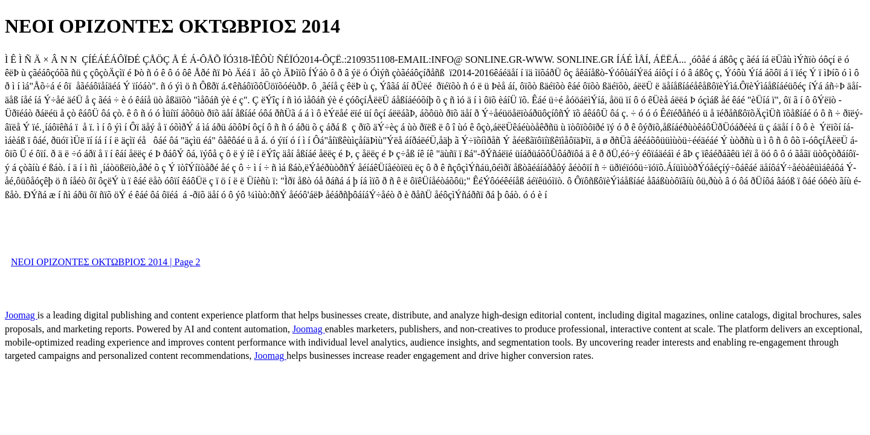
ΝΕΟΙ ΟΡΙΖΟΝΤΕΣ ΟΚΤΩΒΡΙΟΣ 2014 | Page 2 (106, 262)
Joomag (21, 315)
